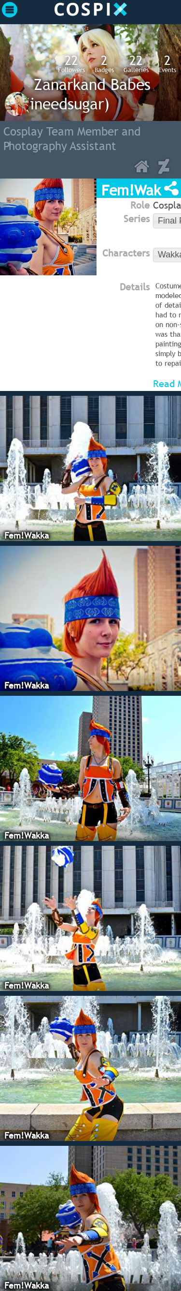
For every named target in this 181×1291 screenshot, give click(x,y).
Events (167, 63)
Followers (71, 63)
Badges (104, 63)
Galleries (136, 63)
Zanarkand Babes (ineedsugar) (87, 94)
